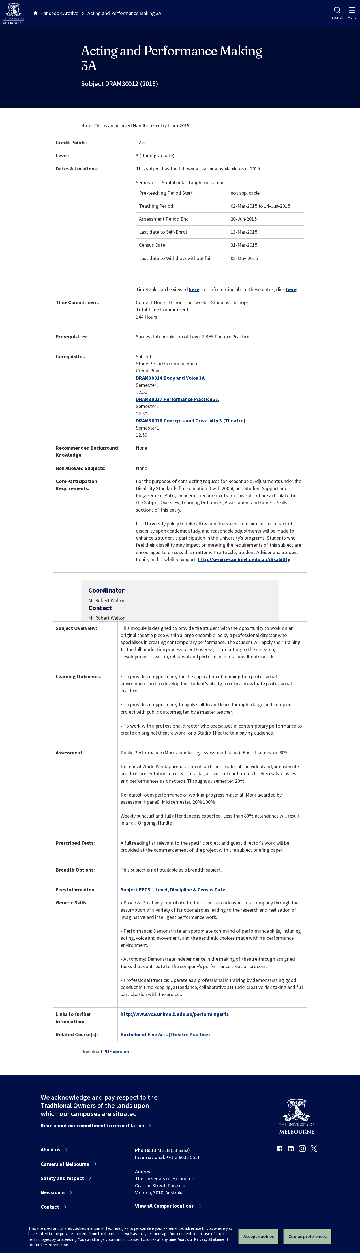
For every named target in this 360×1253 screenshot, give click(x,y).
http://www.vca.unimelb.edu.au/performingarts (174, 1014)
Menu (352, 13)
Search (337, 13)
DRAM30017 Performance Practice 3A (177, 399)
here (194, 289)
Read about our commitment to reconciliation (92, 1126)
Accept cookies (258, 1236)
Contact (50, 1207)
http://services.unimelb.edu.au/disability (244, 559)
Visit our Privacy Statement (203, 1239)
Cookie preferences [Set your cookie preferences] (307, 1236)
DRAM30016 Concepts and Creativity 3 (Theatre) (190, 420)
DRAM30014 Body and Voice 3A (170, 378)
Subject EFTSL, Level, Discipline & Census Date (173, 889)
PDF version (116, 1051)
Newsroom (53, 1192)
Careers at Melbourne (65, 1164)
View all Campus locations (164, 1206)
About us (50, 1150)
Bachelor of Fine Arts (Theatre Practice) (165, 1034)
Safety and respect (62, 1178)
